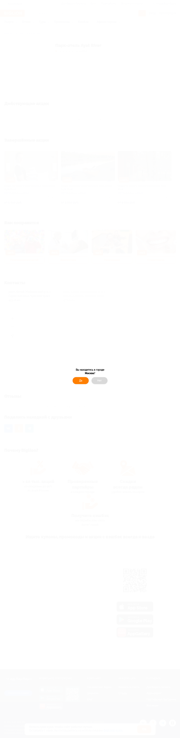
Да (80, 380)
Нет (99, 380)
